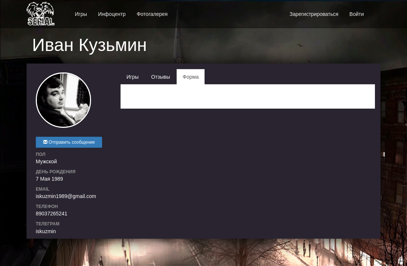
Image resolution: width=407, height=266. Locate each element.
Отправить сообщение (69, 142)
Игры (81, 14)
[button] (374, 10)
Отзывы (160, 77)
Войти (356, 14)
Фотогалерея (152, 14)
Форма (190, 77)
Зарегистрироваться (313, 14)
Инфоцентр (112, 14)
